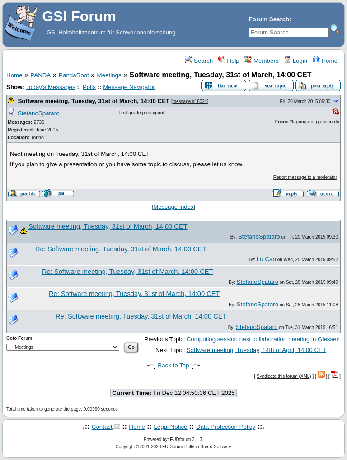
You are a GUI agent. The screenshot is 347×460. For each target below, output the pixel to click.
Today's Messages (50, 87)
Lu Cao (266, 259)
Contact (102, 426)
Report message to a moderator (305, 177)
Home (325, 60)
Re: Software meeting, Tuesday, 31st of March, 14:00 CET (120, 249)
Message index (173, 206)
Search (199, 60)
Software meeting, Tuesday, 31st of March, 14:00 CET (93, 101)
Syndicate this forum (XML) (284, 376)
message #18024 (190, 101)
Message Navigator (129, 87)
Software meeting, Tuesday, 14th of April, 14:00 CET (256, 350)
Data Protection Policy (225, 426)
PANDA (40, 75)
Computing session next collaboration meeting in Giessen (263, 339)
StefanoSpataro (39, 113)
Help (228, 60)
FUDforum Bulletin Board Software (196, 446)
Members (261, 60)
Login (295, 60)
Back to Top (173, 365)
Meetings (109, 75)
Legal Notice (170, 426)
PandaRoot (74, 75)
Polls (89, 87)
